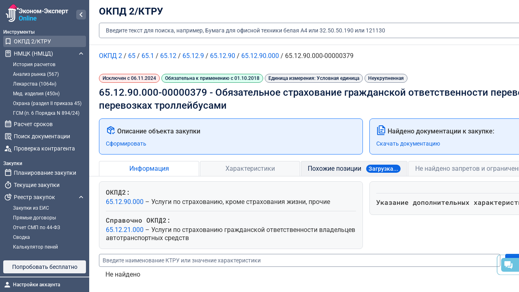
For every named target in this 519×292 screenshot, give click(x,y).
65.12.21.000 (125, 230)
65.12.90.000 (125, 202)
